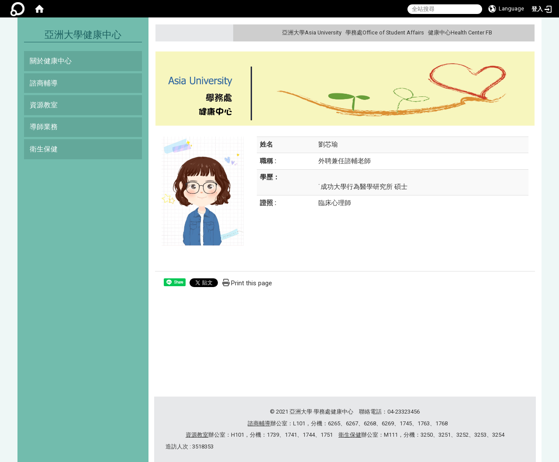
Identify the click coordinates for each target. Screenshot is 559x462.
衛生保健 (44, 149)
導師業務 (44, 127)
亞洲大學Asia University (312, 32)
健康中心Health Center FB (460, 32)
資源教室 (44, 105)
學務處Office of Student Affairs (384, 32)
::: (527, 32)
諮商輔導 (44, 83)
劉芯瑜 (328, 144)
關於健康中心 (51, 61)
